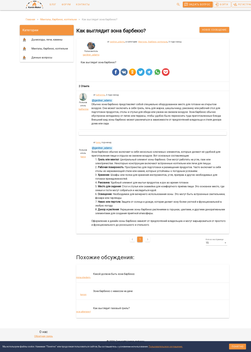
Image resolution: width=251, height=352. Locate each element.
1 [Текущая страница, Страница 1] (140, 239)
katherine (100, 95)
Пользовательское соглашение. (166, 346)
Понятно (237, 346)
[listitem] (152, 274)
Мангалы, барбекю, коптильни (153, 42)
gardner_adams (117, 42)
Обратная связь (43, 336)
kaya (98, 142)
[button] (216, 242)
